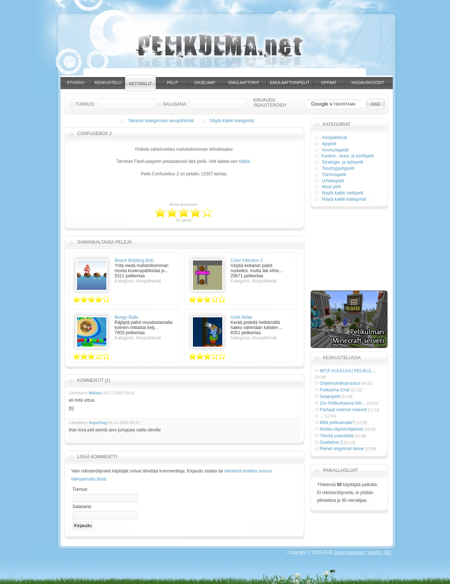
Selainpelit (330, 396)
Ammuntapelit (335, 150)
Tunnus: (80, 489)
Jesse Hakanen (349, 552)
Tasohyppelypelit (338, 168)
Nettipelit (140, 83)
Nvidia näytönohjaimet (341, 429)
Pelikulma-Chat (335, 390)
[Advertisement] (232, 72)
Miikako (95, 393)
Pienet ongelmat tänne (342, 448)
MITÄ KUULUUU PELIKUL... (348, 370)
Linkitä (374, 552)
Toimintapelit (334, 174)
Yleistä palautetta (337, 435)
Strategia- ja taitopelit (342, 162)
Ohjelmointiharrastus (340, 383)
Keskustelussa (342, 357)
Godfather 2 (331, 442)
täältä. (245, 161)
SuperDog (98, 422)
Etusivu (76, 82)
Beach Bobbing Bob (134, 260)
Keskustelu (108, 82)
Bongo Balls (126, 317)
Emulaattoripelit (290, 82)
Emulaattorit (243, 82)
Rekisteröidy (270, 105)
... (321, 416)
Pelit (172, 82)
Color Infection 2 (247, 260)
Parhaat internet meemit (343, 409)
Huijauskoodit (367, 82)
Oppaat (329, 82)
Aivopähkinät (334, 137)
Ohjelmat (205, 82)
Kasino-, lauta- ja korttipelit (348, 155)
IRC (388, 552)
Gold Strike (241, 317)
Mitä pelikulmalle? (337, 422)
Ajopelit (329, 143)
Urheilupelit (333, 180)
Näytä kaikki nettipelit (342, 193)
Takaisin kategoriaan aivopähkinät (161, 120)
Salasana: (82, 506)
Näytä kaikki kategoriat (232, 120)
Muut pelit (331, 186)
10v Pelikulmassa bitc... (343, 403)
